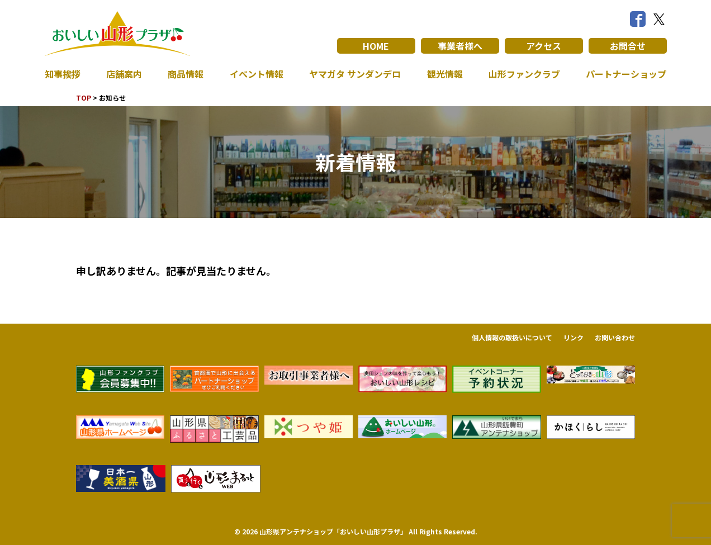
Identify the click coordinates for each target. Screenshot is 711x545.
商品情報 (185, 73)
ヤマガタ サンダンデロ (355, 73)
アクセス (543, 46)
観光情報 (445, 73)
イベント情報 (256, 73)
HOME (376, 46)
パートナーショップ (626, 73)
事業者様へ (460, 46)
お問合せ (628, 46)
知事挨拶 (62, 73)
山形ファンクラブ (524, 73)
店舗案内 (124, 73)
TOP (83, 97)
